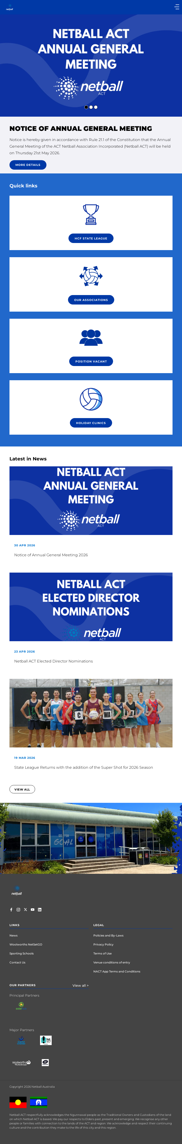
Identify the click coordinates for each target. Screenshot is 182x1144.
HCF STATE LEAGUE (91, 238)
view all (22, 789)
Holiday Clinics (91, 423)
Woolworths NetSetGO (25, 944)
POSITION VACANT (91, 361)
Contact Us (17, 962)
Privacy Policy (103, 944)
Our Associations (91, 300)
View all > (81, 985)
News (13, 935)
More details (28, 165)
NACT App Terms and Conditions (116, 971)
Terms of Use (102, 953)
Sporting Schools (21, 953)
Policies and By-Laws (108, 935)
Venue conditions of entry (111, 962)
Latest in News (28, 459)
